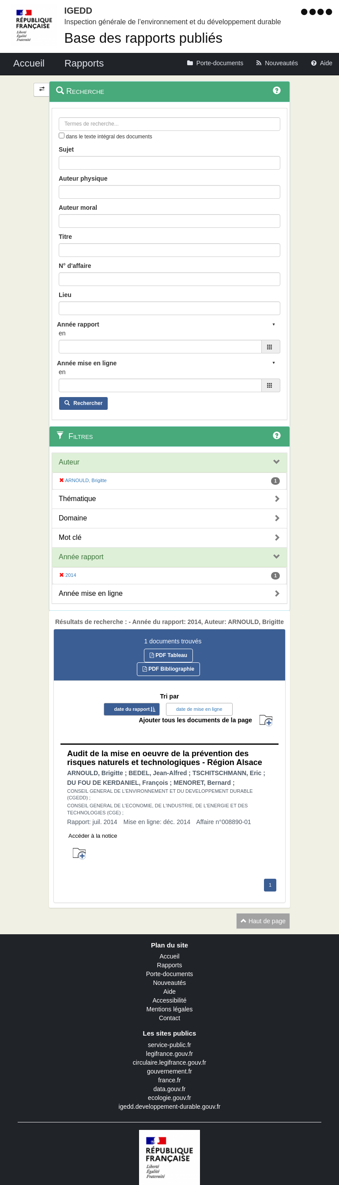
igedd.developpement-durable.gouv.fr (170, 1106)
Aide (169, 991)
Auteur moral (78, 207)
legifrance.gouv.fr (169, 1053)
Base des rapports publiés (143, 38)
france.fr (169, 1080)
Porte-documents (169, 973)
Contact (169, 1018)
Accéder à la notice (92, 835)
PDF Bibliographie (168, 669)
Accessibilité (169, 1000)
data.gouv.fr (170, 1088)
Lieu (65, 294)
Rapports (169, 965)
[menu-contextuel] (61, 135)
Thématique (77, 498)
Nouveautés (169, 982)
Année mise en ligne (91, 593)
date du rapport (132, 709)
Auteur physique (83, 178)
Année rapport (81, 557)
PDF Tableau (168, 655)
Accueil (169, 956)
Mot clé (70, 537)
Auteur (69, 462)
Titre (65, 236)
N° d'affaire (75, 265)
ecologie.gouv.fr (169, 1097)
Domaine (73, 518)
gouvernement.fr (169, 1071)
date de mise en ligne (199, 709)
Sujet (66, 149)
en (62, 333)
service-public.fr (169, 1044)
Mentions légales (169, 1009)
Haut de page (263, 921)
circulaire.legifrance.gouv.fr (169, 1062)
